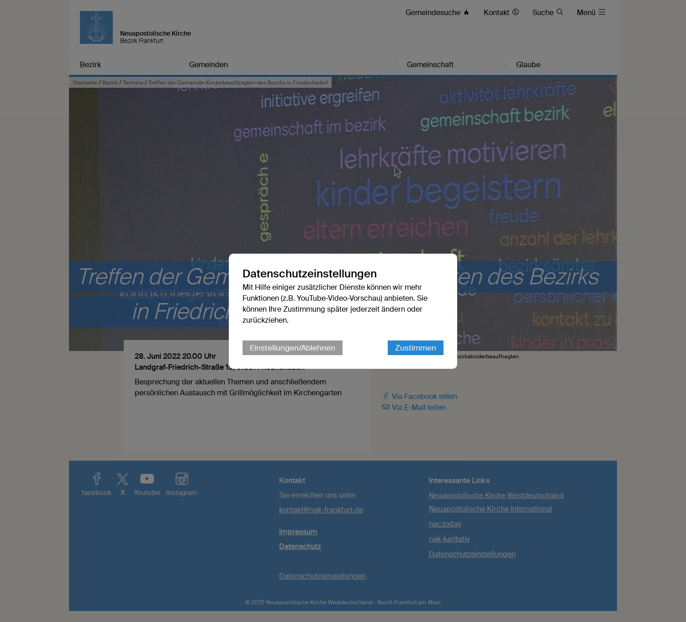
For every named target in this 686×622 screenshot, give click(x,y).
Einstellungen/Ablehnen (292, 348)
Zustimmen (415, 348)
